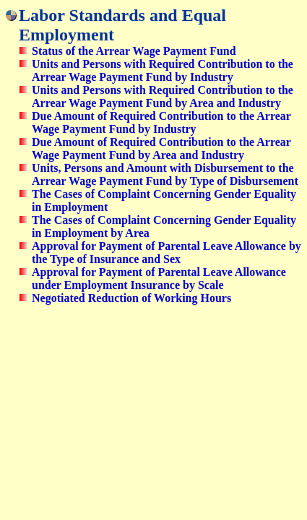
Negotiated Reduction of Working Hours (131, 298)
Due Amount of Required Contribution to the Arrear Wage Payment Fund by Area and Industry (161, 148)
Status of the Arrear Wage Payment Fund (134, 51)
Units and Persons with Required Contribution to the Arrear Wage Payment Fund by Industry (162, 70)
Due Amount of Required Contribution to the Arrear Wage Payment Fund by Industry (161, 122)
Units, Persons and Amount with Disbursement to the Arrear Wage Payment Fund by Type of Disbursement (165, 174)
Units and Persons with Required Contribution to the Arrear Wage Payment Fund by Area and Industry (162, 96)
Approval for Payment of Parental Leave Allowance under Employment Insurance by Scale (159, 278)
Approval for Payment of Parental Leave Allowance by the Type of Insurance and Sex (166, 252)
